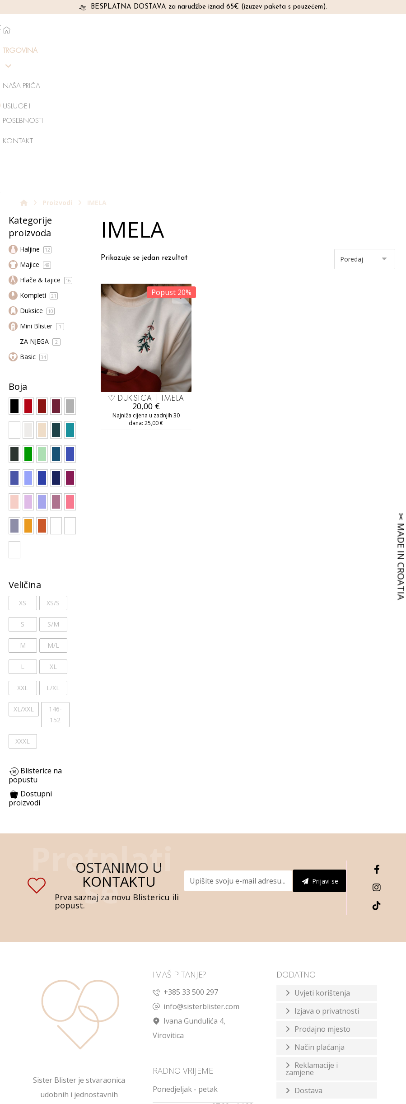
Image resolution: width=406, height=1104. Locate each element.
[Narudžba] (364, 131)
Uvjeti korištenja (322, 866)
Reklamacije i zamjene (311, 941)
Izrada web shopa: (310, 1095)
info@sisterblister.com (196, 879)
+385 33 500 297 (185, 865)
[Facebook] (377, 743)
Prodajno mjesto (322, 902)
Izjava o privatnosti (326, 884)
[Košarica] (369, 29)
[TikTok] (377, 779)
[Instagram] (377, 761)
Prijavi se (320, 754)
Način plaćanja (319, 920)
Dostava (308, 963)
